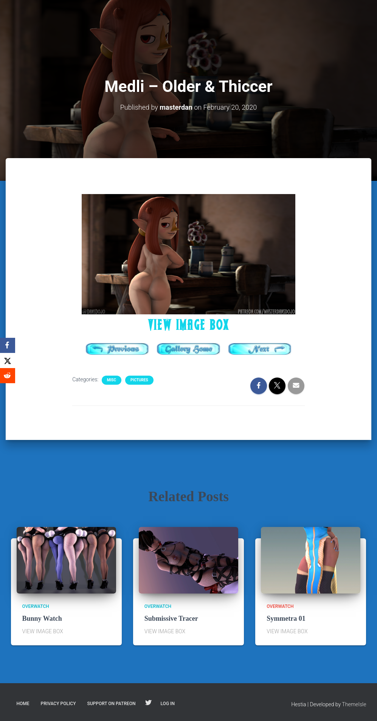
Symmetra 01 (286, 618)
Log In (168, 703)
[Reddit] (7, 375)
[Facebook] (7, 345)
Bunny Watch (42, 618)
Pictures (139, 380)
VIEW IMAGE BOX (189, 325)
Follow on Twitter (148, 703)
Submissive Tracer (171, 618)
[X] (7, 360)
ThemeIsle (354, 704)
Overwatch (35, 606)
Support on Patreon (111, 703)
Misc (111, 380)
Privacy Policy (58, 703)
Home (23, 703)
